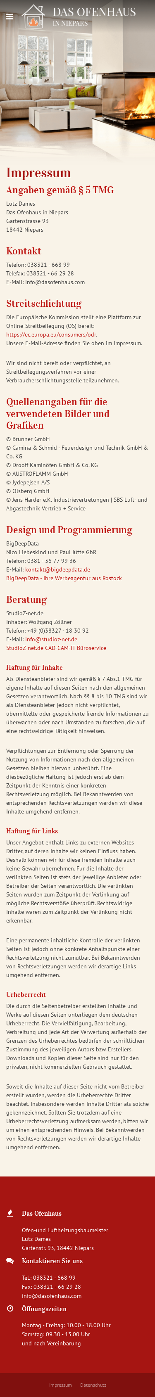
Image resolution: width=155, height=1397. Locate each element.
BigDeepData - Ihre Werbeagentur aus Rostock (64, 578)
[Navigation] (9, 16)
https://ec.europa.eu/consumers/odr (51, 334)
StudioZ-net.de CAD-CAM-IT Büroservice (56, 648)
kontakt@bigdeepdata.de (57, 569)
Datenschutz (93, 1385)
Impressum (60, 1385)
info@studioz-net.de (51, 639)
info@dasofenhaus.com (51, 1296)
